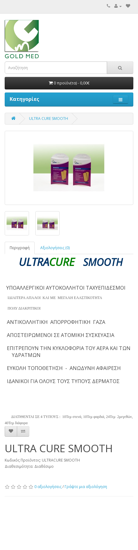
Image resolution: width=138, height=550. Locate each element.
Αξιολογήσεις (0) (55, 247)
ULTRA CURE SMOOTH (48, 118)
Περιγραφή (20, 247)
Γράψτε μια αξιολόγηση (86, 486)
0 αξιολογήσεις (48, 486)
